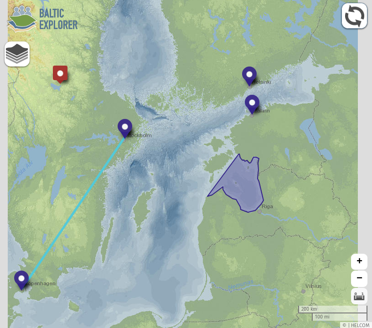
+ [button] (359, 262)
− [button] (359, 279)
